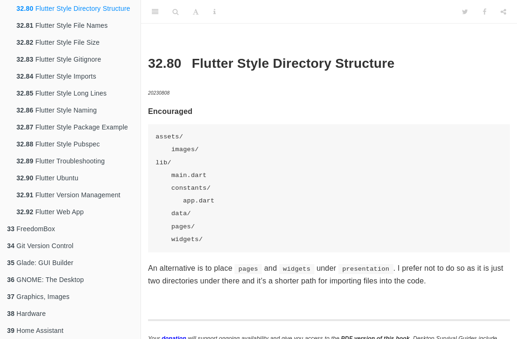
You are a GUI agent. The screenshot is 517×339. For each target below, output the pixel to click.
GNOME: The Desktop (45, 279)
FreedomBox (31, 229)
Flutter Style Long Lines (61, 93)
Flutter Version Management (68, 195)
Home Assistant (35, 330)
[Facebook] (485, 12)
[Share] (503, 12)
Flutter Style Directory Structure (73, 8)
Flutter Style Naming (56, 110)
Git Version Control (40, 246)
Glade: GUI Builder (40, 262)
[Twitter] (465, 12)
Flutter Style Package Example (72, 127)
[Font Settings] (196, 12)
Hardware (26, 313)
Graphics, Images (38, 296)
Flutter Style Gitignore (58, 59)
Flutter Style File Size (58, 42)
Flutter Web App (50, 212)
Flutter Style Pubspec (58, 144)
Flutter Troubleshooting (60, 161)
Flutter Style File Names (62, 25)
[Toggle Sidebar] (155, 12)
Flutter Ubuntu (47, 178)
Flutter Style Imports (56, 76)
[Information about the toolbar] (214, 12)
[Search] (175, 12)
